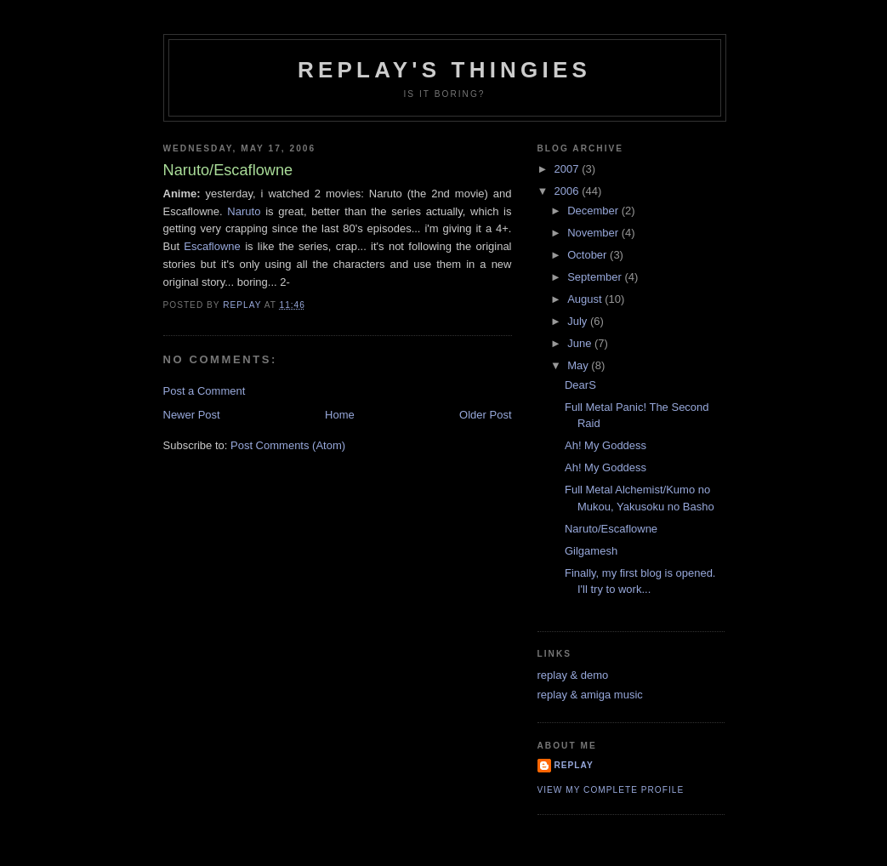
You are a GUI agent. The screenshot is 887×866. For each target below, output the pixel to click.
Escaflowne (212, 246)
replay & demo (573, 675)
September (595, 277)
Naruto (243, 211)
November (594, 232)
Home (340, 414)
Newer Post (191, 414)
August (586, 299)
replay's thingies (444, 70)
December (594, 210)
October (588, 254)
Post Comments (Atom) (287, 445)
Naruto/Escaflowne (611, 528)
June (580, 343)
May (579, 365)
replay (574, 765)
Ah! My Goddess (605, 445)
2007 (568, 168)
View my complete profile (611, 790)
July (578, 321)
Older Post (485, 414)
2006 (568, 191)
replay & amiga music (590, 694)
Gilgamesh (591, 550)
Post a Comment (204, 391)
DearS (580, 385)
